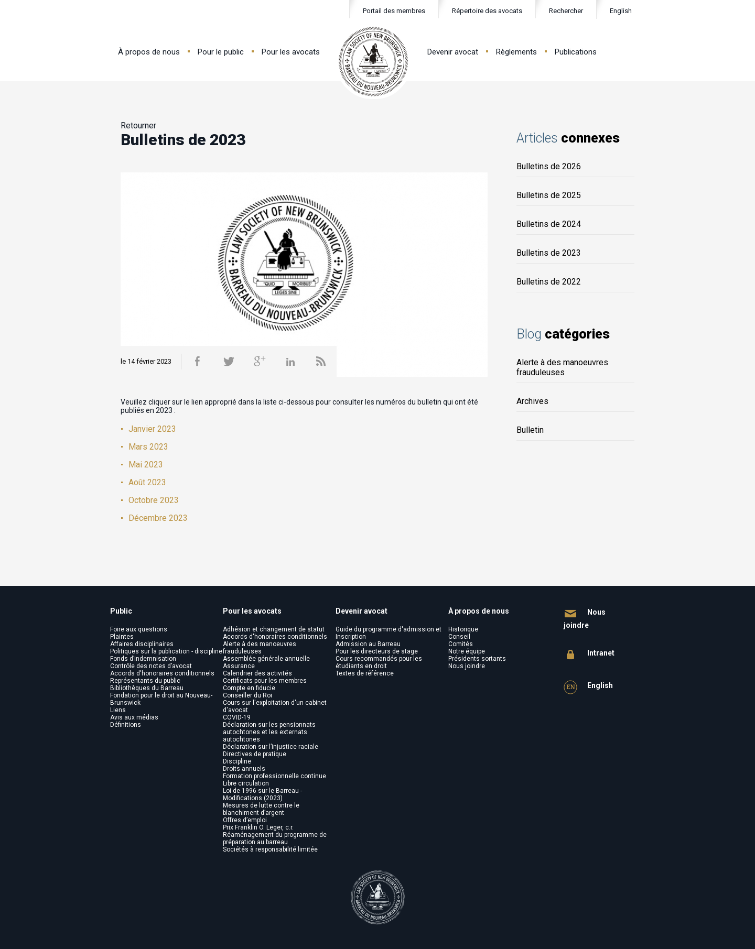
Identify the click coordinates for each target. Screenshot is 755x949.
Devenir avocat (452, 52)
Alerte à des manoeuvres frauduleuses (562, 367)
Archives (532, 401)
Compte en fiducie (249, 688)
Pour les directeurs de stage (377, 651)
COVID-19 (237, 717)
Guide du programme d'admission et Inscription (388, 633)
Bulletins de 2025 (548, 195)
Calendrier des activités (257, 673)
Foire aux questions (138, 629)
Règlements (516, 52)
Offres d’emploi (245, 820)
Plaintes (122, 636)
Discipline (237, 761)
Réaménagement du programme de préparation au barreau (275, 838)
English (621, 11)
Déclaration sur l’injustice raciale (270, 746)
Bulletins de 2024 (548, 224)
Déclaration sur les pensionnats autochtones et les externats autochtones (269, 732)
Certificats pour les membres (265, 680)
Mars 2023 (148, 447)
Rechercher (559, 11)
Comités (460, 644)
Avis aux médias (134, 717)
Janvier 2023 (152, 429)
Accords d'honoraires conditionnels (162, 673)
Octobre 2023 (153, 500)
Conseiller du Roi (247, 695)
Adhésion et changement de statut (274, 629)
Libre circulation (246, 783)
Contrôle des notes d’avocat (151, 666)
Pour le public (221, 52)
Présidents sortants (477, 658)
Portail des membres (394, 11)
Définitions (125, 724)
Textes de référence (365, 673)
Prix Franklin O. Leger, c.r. (258, 827)
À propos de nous (149, 52)
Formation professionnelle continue (274, 776)
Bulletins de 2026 (548, 166)
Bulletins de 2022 (548, 282)
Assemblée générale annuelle (266, 658)
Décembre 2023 (158, 518)
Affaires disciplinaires (142, 644)
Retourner (138, 125)
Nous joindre (466, 666)
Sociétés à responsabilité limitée (270, 849)
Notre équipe (466, 651)
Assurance (239, 666)
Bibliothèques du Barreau (147, 688)
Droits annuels (244, 768)
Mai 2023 (145, 465)
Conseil (459, 636)
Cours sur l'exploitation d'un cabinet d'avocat (275, 706)
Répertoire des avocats (487, 11)
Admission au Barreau (368, 644)
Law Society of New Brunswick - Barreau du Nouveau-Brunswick (374, 62)
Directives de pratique (254, 754)
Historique (463, 629)
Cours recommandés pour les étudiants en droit (379, 662)
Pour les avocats (291, 52)
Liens (118, 710)
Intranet (589, 655)
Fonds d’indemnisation (143, 658)
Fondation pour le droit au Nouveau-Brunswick (161, 699)
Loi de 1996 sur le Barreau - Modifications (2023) (262, 794)
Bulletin (530, 430)
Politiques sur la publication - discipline (166, 651)
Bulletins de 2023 (548, 253)
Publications (576, 52)
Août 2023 (147, 482)
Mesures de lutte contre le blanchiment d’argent (261, 809)
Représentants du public (145, 680)
